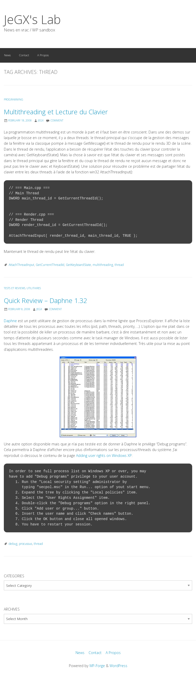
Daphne (10, 320)
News (7, 55)
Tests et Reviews (14, 288)
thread (119, 265)
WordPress (118, 665)
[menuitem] (7, 55)
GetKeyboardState (78, 265)
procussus (25, 544)
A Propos (43, 55)
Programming (13, 99)
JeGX (41, 120)
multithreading (103, 265)
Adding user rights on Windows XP (104, 455)
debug (13, 544)
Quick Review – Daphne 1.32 (45, 300)
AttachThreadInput (21, 265)
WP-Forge (97, 665)
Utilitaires (34, 288)
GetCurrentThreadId (50, 265)
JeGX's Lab (32, 19)
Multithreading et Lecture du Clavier (56, 111)
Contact (24, 55)
